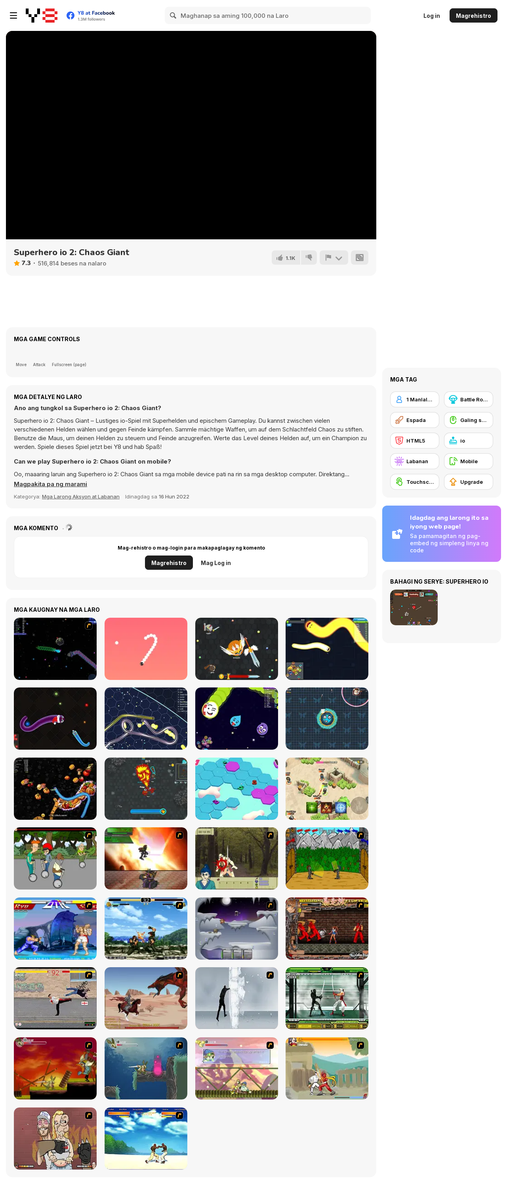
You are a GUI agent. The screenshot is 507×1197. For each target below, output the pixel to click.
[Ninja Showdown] (327, 998)
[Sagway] (55, 858)
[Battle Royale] (468, 399)
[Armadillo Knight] (55, 1068)
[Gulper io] (146, 718)
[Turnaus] (327, 858)
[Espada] (414, 420)
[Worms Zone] (55, 789)
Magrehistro (473, 15)
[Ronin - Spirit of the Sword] (236, 858)
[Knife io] (327, 718)
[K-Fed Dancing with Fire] (55, 1138)
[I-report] (334, 257)
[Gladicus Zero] (146, 858)
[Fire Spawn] (146, 998)
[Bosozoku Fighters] (327, 928)
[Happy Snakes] (327, 649)
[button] (50, 484)
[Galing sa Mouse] (468, 420)
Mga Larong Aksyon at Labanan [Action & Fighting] (81, 496)
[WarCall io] (146, 789)
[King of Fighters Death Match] (146, 928)
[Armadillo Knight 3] (236, 1068)
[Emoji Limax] (236, 718)
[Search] (173, 15)
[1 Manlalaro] (414, 399)
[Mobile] (468, 461)
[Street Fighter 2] (55, 928)
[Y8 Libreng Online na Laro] (41, 15)
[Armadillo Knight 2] (146, 1068)
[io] (468, 441)
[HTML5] (414, 441)
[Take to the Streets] (55, 998)
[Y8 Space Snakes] (55, 649)
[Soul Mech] (327, 1068)
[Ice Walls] (236, 998)
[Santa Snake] (55, 718)
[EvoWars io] (236, 649)
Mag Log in (216, 562)
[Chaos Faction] (236, 928)
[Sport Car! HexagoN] (236, 789)
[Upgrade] (468, 482)
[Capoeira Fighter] (146, 1138)
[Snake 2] (146, 649)
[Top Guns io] (327, 789)
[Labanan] (414, 461)
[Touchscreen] (414, 482)
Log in (431, 15)
